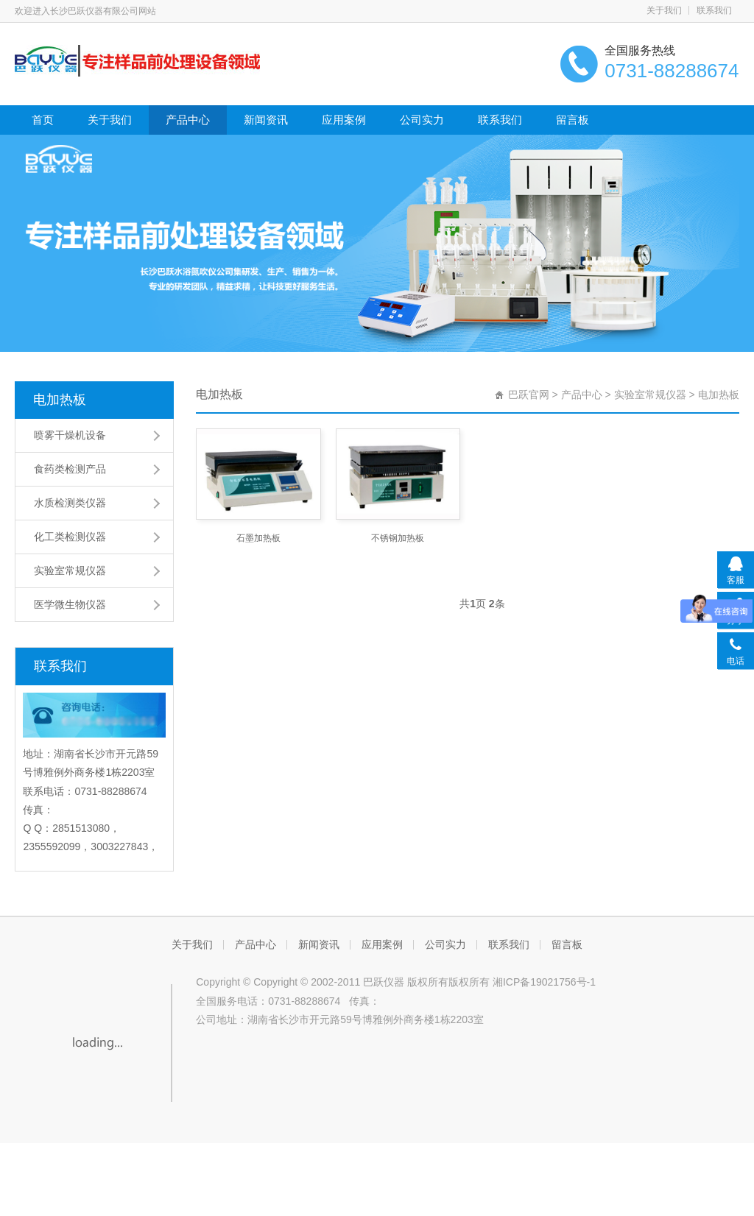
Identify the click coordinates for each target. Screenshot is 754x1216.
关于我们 (664, 10)
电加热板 (59, 399)
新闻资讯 (266, 119)
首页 (43, 119)
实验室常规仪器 (650, 394)
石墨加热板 (258, 538)
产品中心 (188, 119)
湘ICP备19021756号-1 (544, 982)
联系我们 (714, 10)
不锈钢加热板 (397, 538)
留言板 (572, 119)
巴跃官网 (528, 394)
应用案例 (344, 119)
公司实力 (422, 119)
